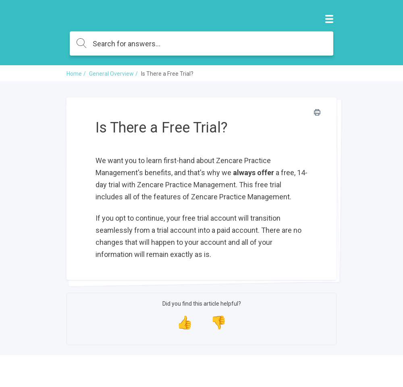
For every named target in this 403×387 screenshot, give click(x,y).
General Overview (111, 73)
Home (74, 73)
